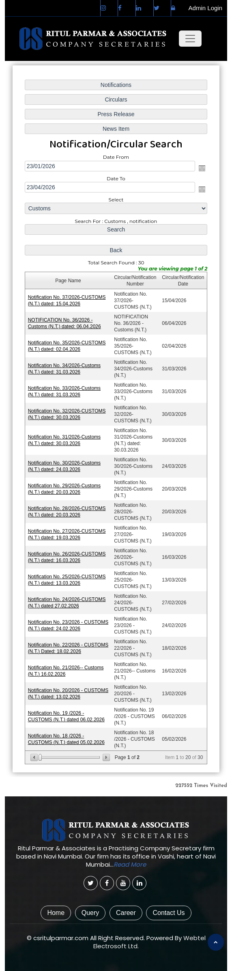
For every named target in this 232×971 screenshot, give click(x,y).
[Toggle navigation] (190, 38)
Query (90, 912)
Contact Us (169, 912)
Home (55, 912)
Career (126, 912)
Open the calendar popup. (202, 168)
